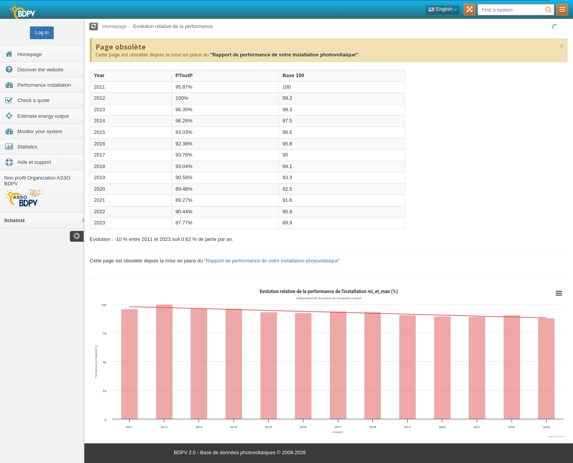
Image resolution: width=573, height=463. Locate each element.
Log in (41, 32)
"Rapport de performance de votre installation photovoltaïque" (284, 55)
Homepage (114, 26)
